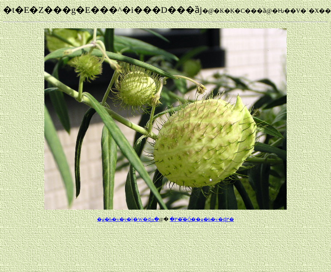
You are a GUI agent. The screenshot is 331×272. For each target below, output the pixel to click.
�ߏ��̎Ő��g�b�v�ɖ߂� (192, 219)
